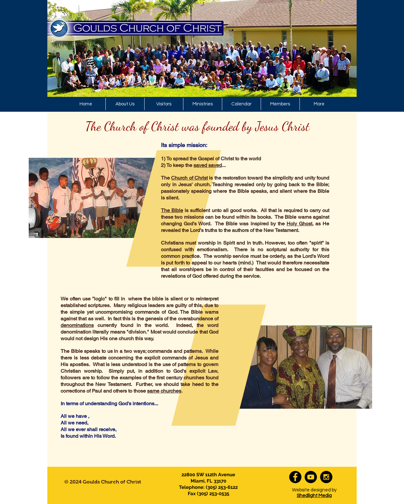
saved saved (207, 165)
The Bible (172, 210)
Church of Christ (189, 178)
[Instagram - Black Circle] (326, 477)
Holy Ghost (299, 224)
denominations (77, 325)
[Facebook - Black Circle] (295, 477)
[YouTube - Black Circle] (311, 477)
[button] (202, 104)
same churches (164, 391)
